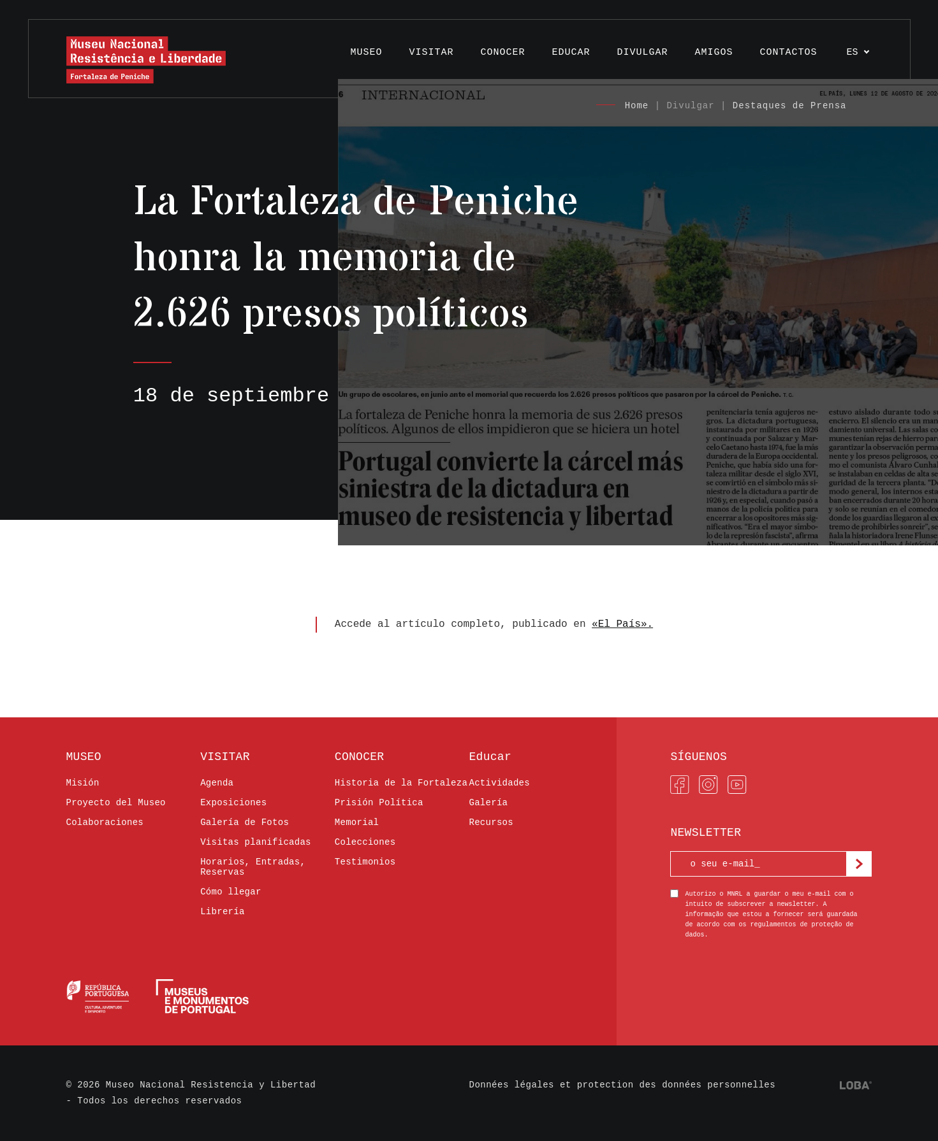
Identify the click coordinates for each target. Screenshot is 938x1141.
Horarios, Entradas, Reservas (252, 867)
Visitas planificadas (255, 842)
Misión (82, 783)
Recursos (491, 822)
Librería (222, 912)
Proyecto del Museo (116, 803)
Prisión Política (379, 803)
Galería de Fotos (244, 822)
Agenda (216, 783)
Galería (488, 803)
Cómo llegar (230, 892)
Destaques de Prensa (790, 106)
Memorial (357, 822)
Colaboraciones (105, 822)
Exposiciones (233, 803)
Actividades (499, 783)
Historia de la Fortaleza (401, 783)
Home (637, 106)
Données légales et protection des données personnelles (622, 1085)
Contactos (788, 52)
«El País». (622, 624)
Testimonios (365, 862)
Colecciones (365, 842)
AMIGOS (713, 52)
